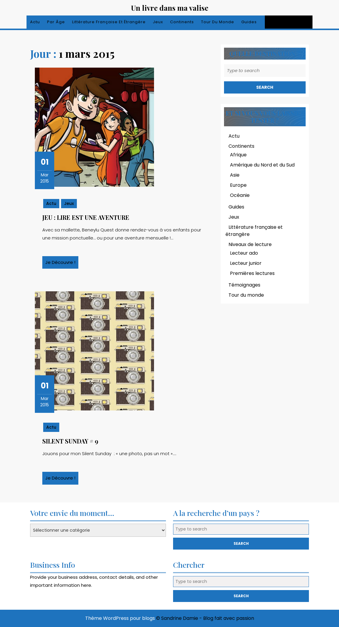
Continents (182, 22)
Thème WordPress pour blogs (120, 618)
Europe (238, 185)
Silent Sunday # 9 (70, 441)
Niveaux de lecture (250, 244)
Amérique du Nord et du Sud (262, 164)
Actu (35, 22)
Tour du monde (217, 22)
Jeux (158, 22)
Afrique (238, 154)
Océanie (240, 195)
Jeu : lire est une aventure (85, 217)
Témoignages (244, 284)
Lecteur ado (244, 253)
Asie (235, 175)
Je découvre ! (61, 264)
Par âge (56, 22)
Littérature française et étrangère (109, 22)
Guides (249, 22)
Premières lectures (252, 273)
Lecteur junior (246, 263)
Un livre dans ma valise (169, 8)
